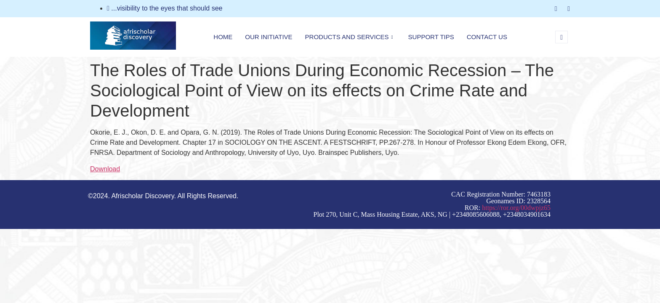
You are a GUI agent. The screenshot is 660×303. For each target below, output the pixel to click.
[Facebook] (556, 8)
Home (222, 36)
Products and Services (349, 37)
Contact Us (487, 36)
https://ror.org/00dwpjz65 (516, 207)
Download (105, 169)
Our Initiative (268, 36)
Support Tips (431, 36)
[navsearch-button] (561, 37)
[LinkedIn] (568, 8)
